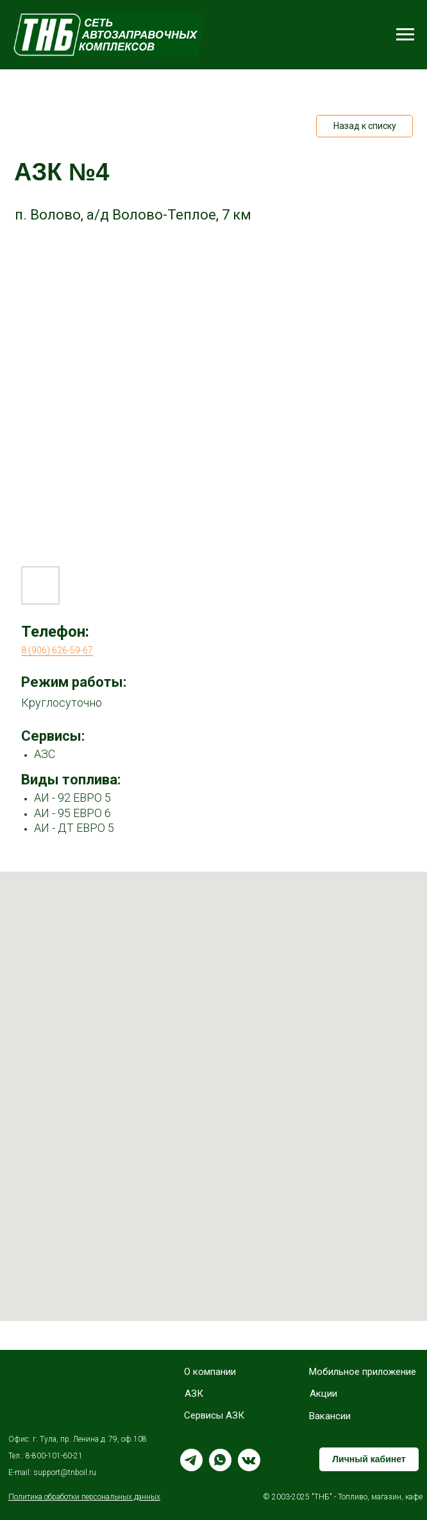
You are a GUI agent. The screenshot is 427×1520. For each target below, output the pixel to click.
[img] (44, 1391)
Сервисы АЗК (214, 1415)
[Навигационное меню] (405, 34)
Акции (323, 1393)
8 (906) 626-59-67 (57, 650)
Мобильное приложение (362, 1372)
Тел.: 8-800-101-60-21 (45, 1455)
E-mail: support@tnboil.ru (52, 1472)
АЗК (194, 1393)
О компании (210, 1372)
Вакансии (330, 1416)
